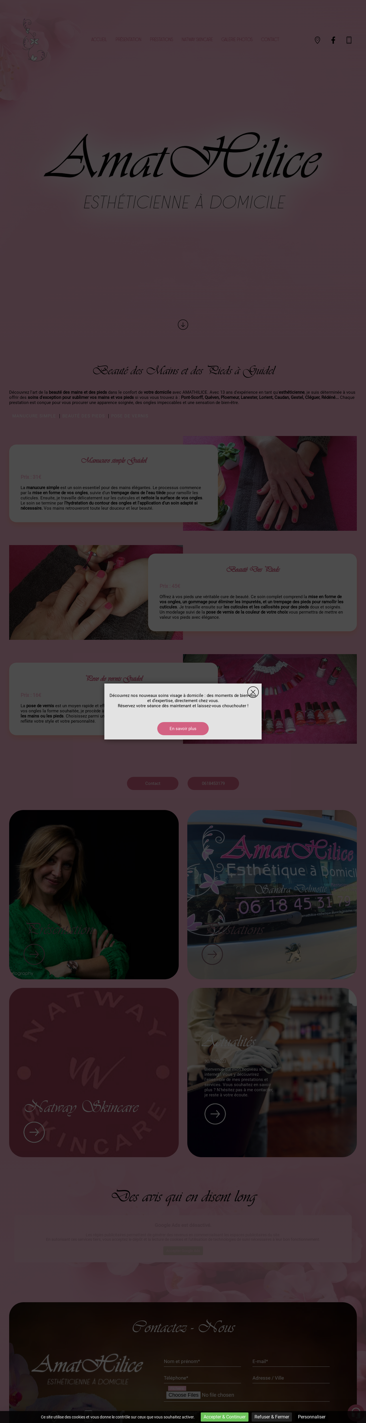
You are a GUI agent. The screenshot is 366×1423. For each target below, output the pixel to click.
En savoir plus (183, 728)
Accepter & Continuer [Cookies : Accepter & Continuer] (225, 1417)
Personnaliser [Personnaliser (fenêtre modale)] (311, 1417)
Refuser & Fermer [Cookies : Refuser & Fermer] (271, 1417)
